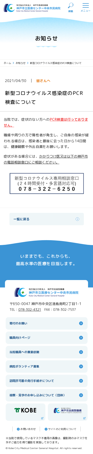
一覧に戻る (46, 219)
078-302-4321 (29, 309)
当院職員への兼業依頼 (46, 352)
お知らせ (22, 63)
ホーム (9, 63)
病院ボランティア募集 (46, 366)
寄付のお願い (46, 323)
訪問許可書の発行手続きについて (46, 381)
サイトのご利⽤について (60, 429)
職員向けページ (46, 337)
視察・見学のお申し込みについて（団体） (46, 395)
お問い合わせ (26, 429)
